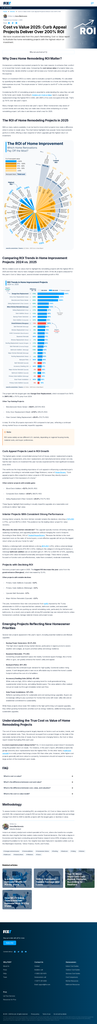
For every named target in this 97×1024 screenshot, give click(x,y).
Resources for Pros (9, 999)
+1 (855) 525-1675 (40, 973)
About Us (6, 966)
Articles (12, 11)
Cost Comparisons (72, 977)
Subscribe (9, 943)
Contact (37, 966)
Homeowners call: (40, 977)
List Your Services (9, 996)
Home (5, 11)
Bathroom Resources (73, 984)
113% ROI (70, 519)
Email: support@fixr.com (42, 984)
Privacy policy (35, 1014)
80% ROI (45, 546)
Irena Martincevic (21, 16)
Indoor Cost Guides (72, 966)
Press (5, 970)
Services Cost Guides (73, 973)
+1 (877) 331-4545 (40, 981)
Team (5, 977)
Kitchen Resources (72, 981)
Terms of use (46, 1014)
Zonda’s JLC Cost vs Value (42, 95)
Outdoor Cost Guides (73, 970)
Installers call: (38, 970)
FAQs (5, 973)
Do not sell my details (60, 1014)
